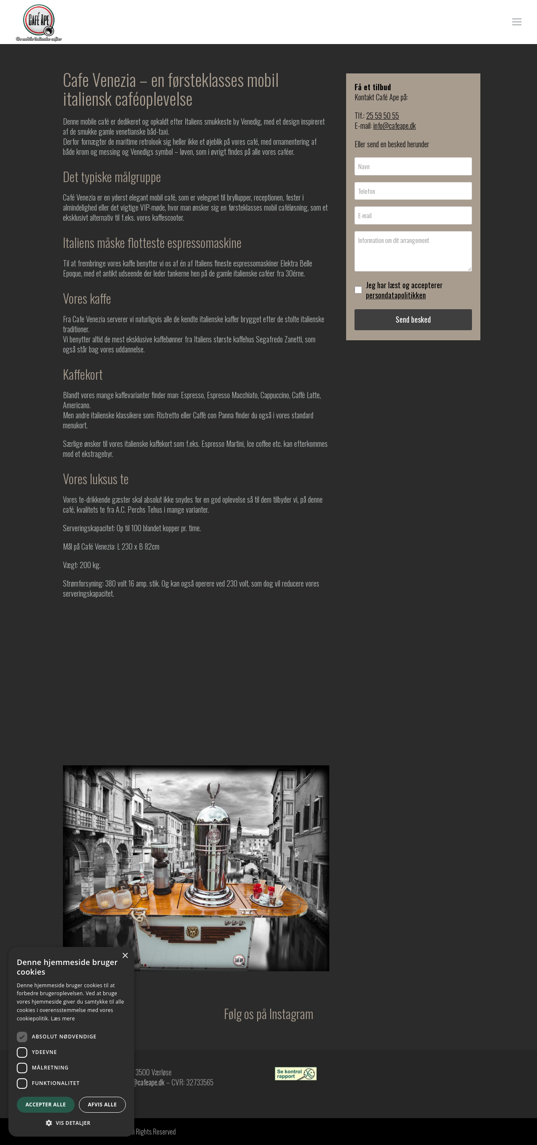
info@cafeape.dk (394, 125)
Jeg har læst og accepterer (404, 290)
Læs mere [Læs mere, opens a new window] (63, 1018)
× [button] (125, 956)
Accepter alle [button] (46, 1104)
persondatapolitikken (396, 295)
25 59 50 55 (382, 115)
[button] (519, 22)
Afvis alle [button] (102, 1104)
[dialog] (71, 1042)
